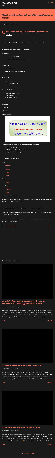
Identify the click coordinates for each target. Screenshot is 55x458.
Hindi (7, 176)
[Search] (48, 3)
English (8, 169)
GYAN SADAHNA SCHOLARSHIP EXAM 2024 (21, 427)
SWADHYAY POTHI (11, 226)
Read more (50, 321)
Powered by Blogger (27, 453)
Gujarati (8, 189)
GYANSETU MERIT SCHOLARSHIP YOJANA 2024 (23, 365)
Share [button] (49, 226)
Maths (8, 166)
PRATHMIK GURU (9, 2)
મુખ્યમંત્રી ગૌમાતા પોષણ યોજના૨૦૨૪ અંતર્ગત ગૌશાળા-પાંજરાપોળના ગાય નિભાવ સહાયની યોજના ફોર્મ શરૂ (23, 302)
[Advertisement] (27, 244)
